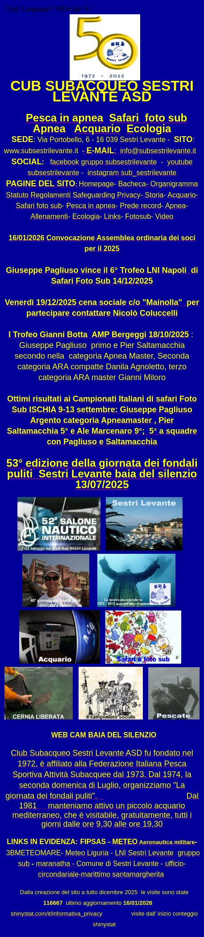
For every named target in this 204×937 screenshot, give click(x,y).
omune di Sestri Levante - (122, 863)
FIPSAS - (95, 841)
